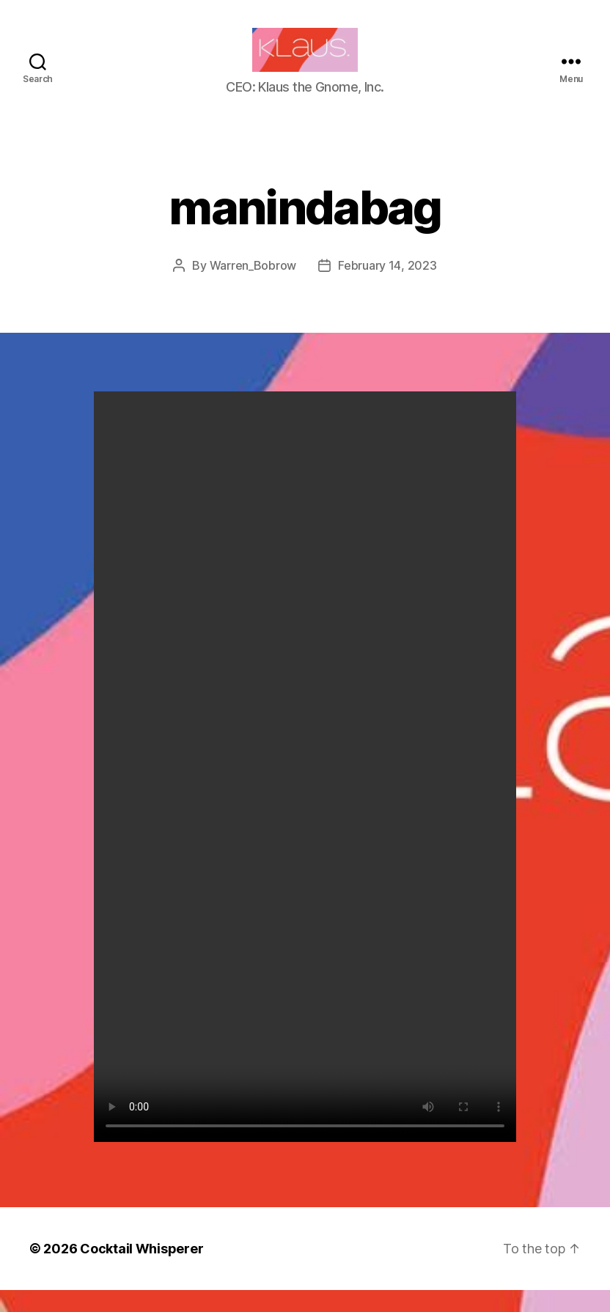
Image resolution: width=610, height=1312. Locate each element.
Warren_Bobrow (253, 287)
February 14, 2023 (387, 287)
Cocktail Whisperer (141, 1270)
